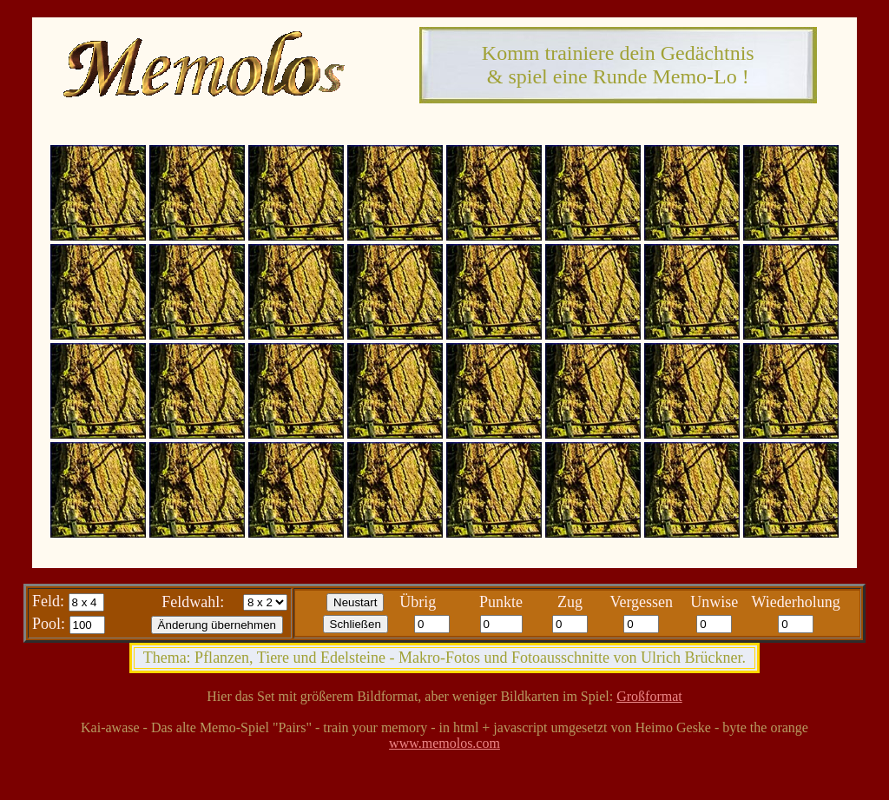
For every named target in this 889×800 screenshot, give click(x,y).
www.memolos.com (444, 743)
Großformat (649, 696)
